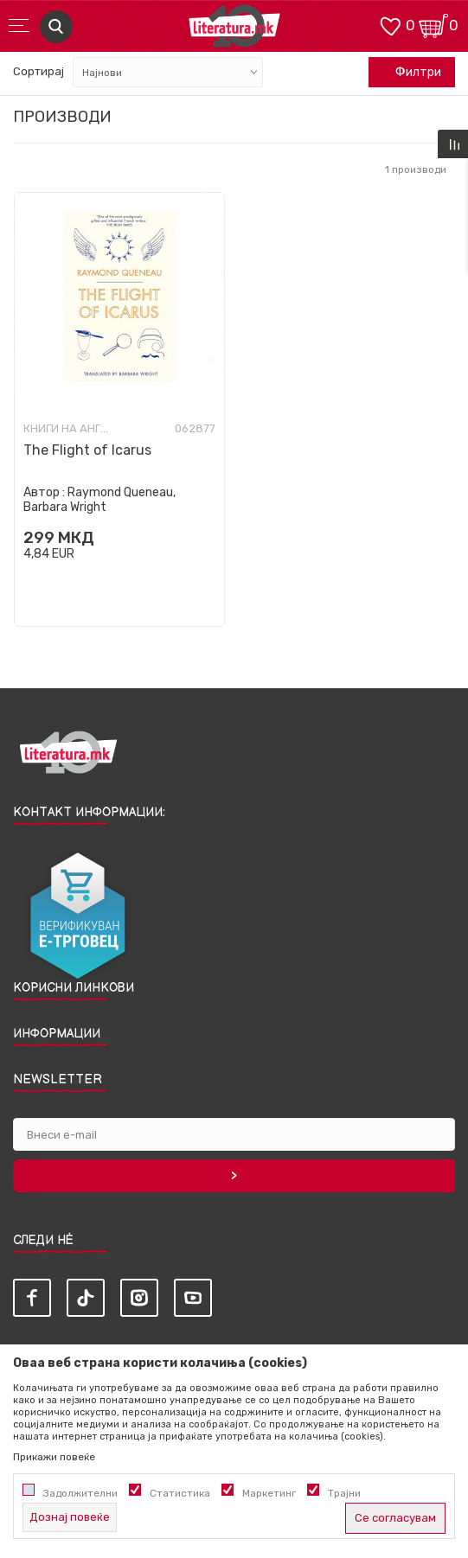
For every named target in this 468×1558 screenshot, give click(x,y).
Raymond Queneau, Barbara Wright (99, 499)
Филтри (409, 72)
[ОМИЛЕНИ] (390, 25)
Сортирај (38, 71)
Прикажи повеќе (54, 1457)
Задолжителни (80, 1493)
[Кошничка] (433, 25)
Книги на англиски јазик (66, 429)
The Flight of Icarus (87, 450)
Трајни (344, 1493)
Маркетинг (269, 1493)
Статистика (180, 1493)
